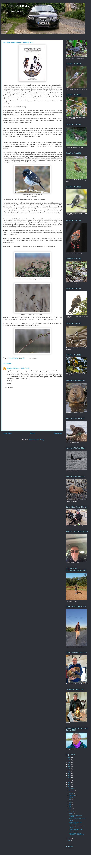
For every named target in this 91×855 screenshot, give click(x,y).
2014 (69, 784)
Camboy (10, 368)
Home (32, 433)
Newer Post (7, 433)
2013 (69, 786)
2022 (69, 766)
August (71, 797)
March (71, 808)
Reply (9, 383)
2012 (69, 838)
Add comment (8, 387)
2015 (69, 782)
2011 (69, 840)
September (72, 795)
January (71, 813)
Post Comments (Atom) (36, 440)
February (71, 811)
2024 (69, 762)
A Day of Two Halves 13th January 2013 (75, 830)
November (72, 791)
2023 (69, 764)
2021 (69, 769)
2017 (69, 777)
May (70, 804)
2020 (69, 771)
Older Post (58, 433)
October (71, 793)
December (72, 788)
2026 (69, 757)
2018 (69, 775)
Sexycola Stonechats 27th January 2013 (75, 815)
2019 (69, 773)
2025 (69, 760)
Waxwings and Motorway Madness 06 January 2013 (76, 834)
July (70, 799)
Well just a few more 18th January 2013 (75, 823)
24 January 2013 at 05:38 (21, 368)
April (70, 806)
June (70, 802)
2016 (69, 780)
